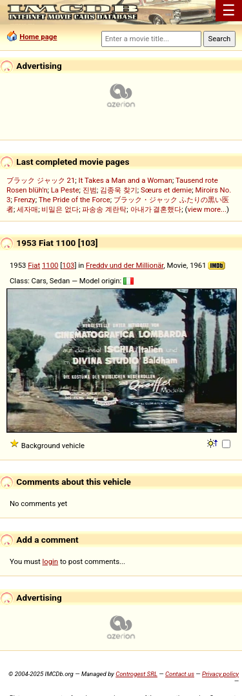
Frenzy (24, 199)
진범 (90, 189)
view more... (207, 209)
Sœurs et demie (166, 189)
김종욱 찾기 (118, 189)
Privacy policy (220, 673)
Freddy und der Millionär (125, 265)
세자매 (27, 209)
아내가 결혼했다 (156, 209)
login (51, 561)
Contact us (179, 673)
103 (68, 265)
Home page (38, 36)
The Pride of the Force (74, 199)
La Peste (65, 189)
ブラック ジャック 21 (40, 180)
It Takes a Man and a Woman (125, 180)
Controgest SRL (136, 673)
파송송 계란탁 (104, 209)
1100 (50, 265)
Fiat (34, 265)
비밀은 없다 (60, 209)
